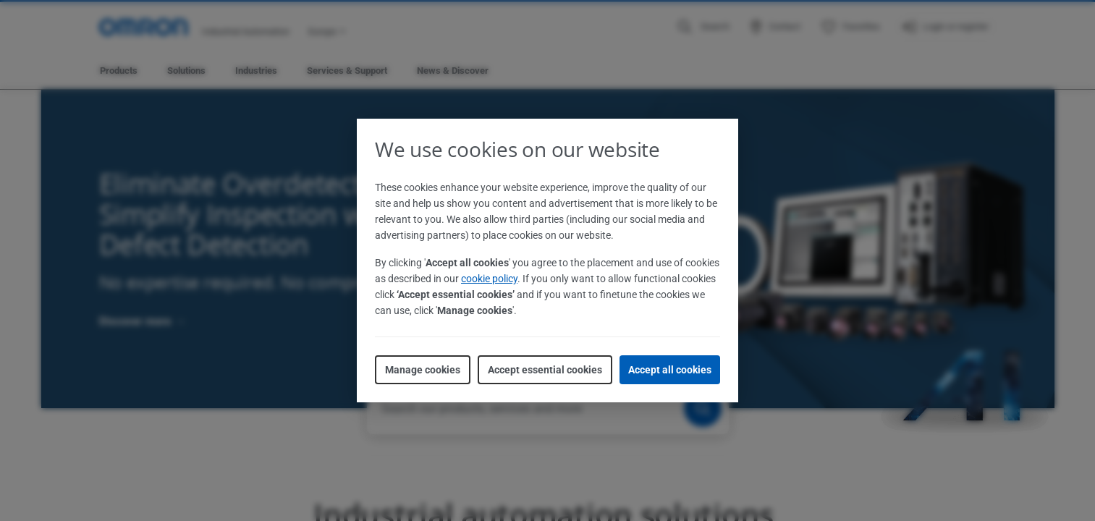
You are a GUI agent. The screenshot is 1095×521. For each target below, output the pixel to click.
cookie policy (489, 278)
